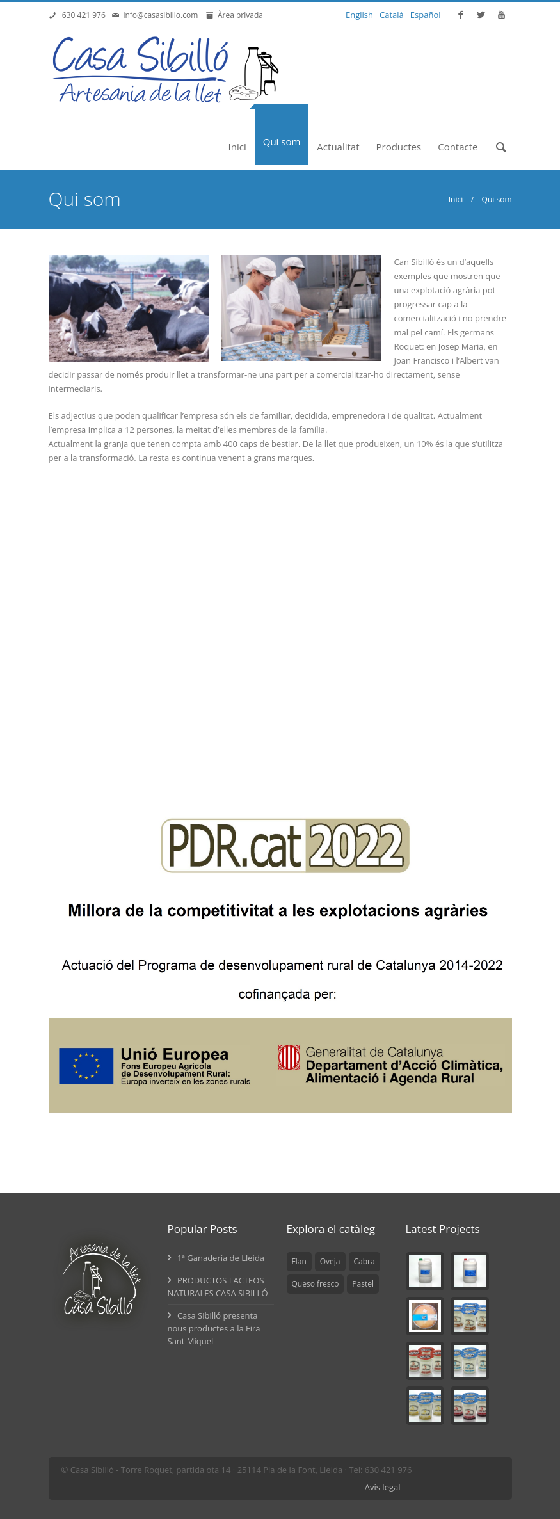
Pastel (363, 1283)
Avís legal (383, 1487)
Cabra (364, 1261)
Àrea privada (238, 15)
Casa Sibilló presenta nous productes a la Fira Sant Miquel (214, 1328)
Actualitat (338, 146)
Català (392, 14)
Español (425, 14)
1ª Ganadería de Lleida (216, 1258)
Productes (399, 146)
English (359, 14)
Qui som (282, 141)
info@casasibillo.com (162, 15)
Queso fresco (315, 1283)
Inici (237, 146)
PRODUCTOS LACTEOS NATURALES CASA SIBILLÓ (218, 1286)
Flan (299, 1261)
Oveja (330, 1261)
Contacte (457, 146)
